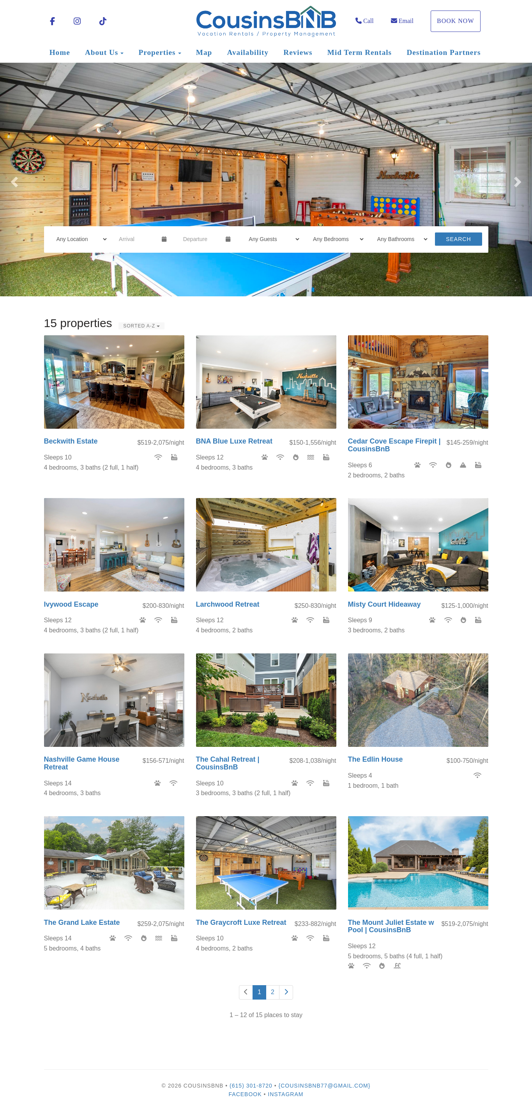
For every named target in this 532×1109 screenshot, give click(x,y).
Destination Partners (444, 52)
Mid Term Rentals (359, 52)
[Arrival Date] (137, 239)
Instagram (285, 1094)
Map (204, 52)
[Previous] (246, 992)
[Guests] (271, 239)
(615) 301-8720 (251, 1086)
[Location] (79, 239)
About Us (101, 52)
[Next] (286, 992)
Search (458, 239)
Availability (248, 52)
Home (59, 52)
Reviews (297, 52)
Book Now (455, 21)
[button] (13, 179)
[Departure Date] (201, 239)
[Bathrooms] (400, 239)
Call (364, 21)
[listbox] (266, 179)
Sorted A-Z (141, 326)
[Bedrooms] (336, 239)
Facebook (245, 1094)
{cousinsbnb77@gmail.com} (325, 1086)
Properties (157, 52)
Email (402, 21)
